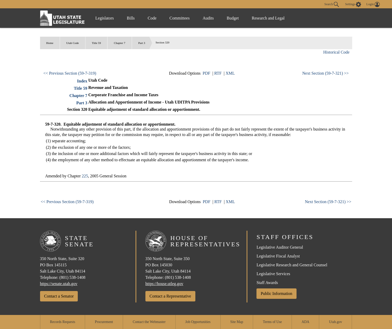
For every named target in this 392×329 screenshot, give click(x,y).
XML (230, 73)
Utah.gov (335, 322)
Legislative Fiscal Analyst (278, 256)
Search (331, 4)
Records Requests (62, 322)
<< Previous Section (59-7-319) (69, 73)
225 (85, 176)
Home (49, 42)
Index (82, 81)
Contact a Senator (59, 296)
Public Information (276, 293)
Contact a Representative (170, 296)
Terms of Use (272, 322)
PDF (206, 73)
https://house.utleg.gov (164, 283)
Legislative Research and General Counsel (291, 265)
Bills (131, 18)
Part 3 (141, 42)
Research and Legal (268, 18)
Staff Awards (267, 282)
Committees (180, 18)
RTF (218, 73)
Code (152, 18)
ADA (305, 322)
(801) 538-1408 (72, 277)
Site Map (236, 322)
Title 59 (96, 42)
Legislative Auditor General (279, 247)
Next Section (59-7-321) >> (325, 73)
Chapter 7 (119, 42)
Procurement (104, 322)
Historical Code (336, 52)
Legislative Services (273, 274)
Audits (208, 18)
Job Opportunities (197, 322)
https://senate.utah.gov (59, 283)
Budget (233, 18)
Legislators (104, 18)
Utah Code (72, 42)
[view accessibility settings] (353, 4)
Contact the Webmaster (149, 322)
